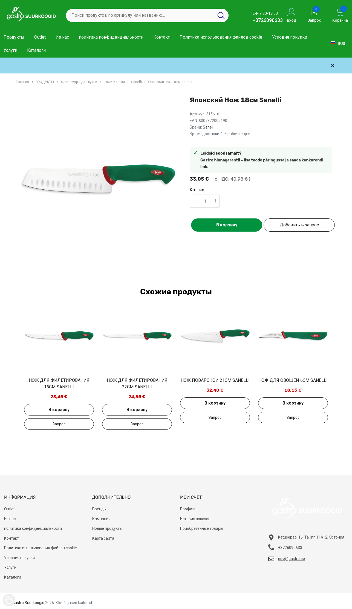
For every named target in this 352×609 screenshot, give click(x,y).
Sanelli (136, 82)
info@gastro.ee (291, 558)
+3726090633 (268, 20)
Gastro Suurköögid (28, 603)
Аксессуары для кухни (78, 82)
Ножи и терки (114, 82)
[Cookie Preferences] (9, 600)
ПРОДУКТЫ (45, 82)
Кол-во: (198, 189)
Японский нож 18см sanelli (170, 82)
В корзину (226, 224)
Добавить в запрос (299, 224)
